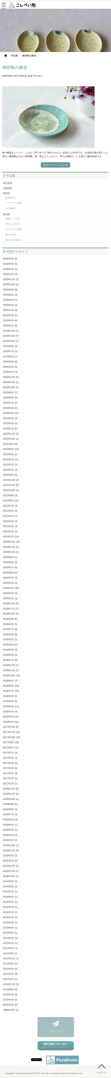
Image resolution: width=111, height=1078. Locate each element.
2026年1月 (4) (10, 274)
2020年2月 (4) (10, 593)
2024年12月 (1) (11, 331)
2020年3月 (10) (11, 588)
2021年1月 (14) (11, 536)
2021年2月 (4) (10, 531)
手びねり (37, 76)
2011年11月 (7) (11, 958)
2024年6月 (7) (10, 356)
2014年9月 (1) (10, 881)
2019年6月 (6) (10, 634)
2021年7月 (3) (10, 506)
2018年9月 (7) (10, 680)
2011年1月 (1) (10, 979)
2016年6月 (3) (10, 819)
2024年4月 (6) (10, 361)
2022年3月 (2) (10, 464)
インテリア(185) (13, 203)
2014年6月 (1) (10, 897)
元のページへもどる (55, 164)
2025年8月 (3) (10, 295)
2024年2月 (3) (10, 372)
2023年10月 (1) (11, 387)
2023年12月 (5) (11, 377)
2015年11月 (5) (11, 850)
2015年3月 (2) (10, 855)
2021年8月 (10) (11, 500)
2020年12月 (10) (11, 542)
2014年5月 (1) (10, 902)
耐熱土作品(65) (13, 240)
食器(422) (10, 197)
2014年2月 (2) (10, 917)
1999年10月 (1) (11, 1010)
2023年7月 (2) (10, 403)
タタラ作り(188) (13, 229)
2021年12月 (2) (11, 480)
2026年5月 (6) (10, 258)
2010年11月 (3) (11, 984)
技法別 (6, 214)
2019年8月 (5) (10, 624)
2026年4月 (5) (10, 264)
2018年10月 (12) (11, 675)
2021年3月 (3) (10, 526)
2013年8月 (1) (10, 927)
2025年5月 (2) (10, 305)
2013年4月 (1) (10, 938)
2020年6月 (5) (10, 572)
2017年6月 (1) (10, 758)
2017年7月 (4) (10, 752)
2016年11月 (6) (11, 794)
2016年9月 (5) (10, 804)
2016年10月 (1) (11, 799)
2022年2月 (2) (10, 470)
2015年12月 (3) (11, 845)
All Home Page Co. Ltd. (72, 1073)
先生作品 (7, 183)
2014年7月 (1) (10, 891)
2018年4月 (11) (11, 706)
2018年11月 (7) (11, 670)
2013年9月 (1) (10, 922)
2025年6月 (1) (10, 300)
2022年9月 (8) (10, 444)
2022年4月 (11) (11, 459)
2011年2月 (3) (10, 974)
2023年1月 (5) (10, 428)
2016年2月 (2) (10, 835)
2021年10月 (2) (11, 490)
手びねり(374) (12, 224)
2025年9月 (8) (10, 289)
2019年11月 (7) (11, 608)
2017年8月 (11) (11, 747)
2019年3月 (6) (10, 650)
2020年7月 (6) (10, 567)
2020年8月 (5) (10, 562)
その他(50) (10, 208)
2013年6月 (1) (10, 933)
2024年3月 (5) (10, 367)
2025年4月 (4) (10, 310)
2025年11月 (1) (11, 279)
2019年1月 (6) (10, 660)
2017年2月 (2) (10, 778)
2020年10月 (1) (11, 552)
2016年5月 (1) (10, 825)
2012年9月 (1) (10, 948)
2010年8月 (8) (10, 989)
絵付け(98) (10, 234)
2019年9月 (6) (10, 619)
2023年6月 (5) (10, 408)
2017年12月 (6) (11, 727)
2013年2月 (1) (10, 943)
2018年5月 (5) (10, 701)
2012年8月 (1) (10, 953)
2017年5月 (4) (10, 763)
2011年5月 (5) (10, 969)
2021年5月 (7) (10, 516)
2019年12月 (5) (11, 603)
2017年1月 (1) (10, 783)
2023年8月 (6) (10, 397)
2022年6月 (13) (11, 449)
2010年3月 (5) (10, 999)
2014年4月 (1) (10, 907)
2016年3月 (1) (10, 830)
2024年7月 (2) (10, 351)
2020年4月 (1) (10, 583)
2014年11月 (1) (11, 871)
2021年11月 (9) (11, 485)
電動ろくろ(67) (13, 218)
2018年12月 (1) (11, 665)
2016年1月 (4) (10, 840)
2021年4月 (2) (10, 521)
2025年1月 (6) (10, 325)
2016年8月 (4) (10, 809)
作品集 (9, 176)
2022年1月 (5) (10, 475)
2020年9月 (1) (10, 557)
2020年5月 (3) (10, 578)
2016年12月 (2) (11, 789)
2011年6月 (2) (10, 963)
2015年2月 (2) (10, 861)
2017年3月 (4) (10, 773)
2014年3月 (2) (10, 912)
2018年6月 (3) (10, 696)
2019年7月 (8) (10, 629)
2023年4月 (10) (11, 413)
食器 (30, 76)
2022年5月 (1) (10, 454)
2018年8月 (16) (11, 686)
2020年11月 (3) (11, 547)
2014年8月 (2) (10, 886)
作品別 (6, 193)
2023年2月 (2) (10, 423)
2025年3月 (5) (10, 315)
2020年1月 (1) (10, 598)
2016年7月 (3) (10, 814)
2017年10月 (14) (11, 737)
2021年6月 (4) (10, 511)
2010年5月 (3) (10, 994)
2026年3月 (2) (10, 269)
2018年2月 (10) (11, 716)
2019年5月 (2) (10, 639)
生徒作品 (22, 76)
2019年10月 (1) (11, 614)
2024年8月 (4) (10, 346)
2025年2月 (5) (10, 320)
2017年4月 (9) (10, 768)
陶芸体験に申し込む (55, 1046)
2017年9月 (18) (11, 742)
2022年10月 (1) (11, 439)
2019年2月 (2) (10, 655)
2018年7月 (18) (11, 691)
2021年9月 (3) (10, 495)
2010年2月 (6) (10, 1005)
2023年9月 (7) (10, 392)
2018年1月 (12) (11, 722)
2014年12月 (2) (11, 866)
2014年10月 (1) (11, 876)
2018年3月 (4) (10, 711)
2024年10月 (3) (11, 341)
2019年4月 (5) (10, 644)
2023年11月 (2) (11, 382)
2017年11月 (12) (11, 732)
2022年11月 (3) (11, 434)
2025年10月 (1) (11, 284)
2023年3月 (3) (10, 418)
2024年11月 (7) (11, 336)
